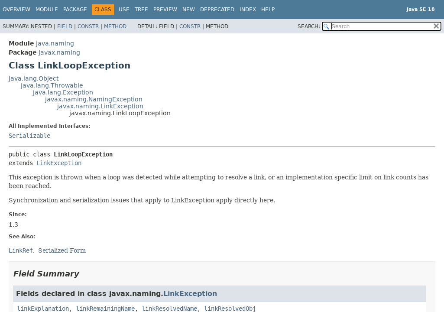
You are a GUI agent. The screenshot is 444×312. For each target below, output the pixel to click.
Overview (16, 9)
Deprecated (217, 9)
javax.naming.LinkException (100, 106)
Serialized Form (62, 250)
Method (115, 26)
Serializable (29, 135)
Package (75, 9)
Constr (88, 26)
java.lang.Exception (63, 92)
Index (248, 9)
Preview (165, 9)
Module (47, 9)
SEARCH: (309, 26)
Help (268, 9)
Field (64, 26)
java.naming (55, 43)
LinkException (58, 162)
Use (124, 9)
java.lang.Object (33, 78)
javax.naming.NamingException (94, 99)
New (188, 9)
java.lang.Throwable (52, 85)
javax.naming (59, 52)
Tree (141, 9)
